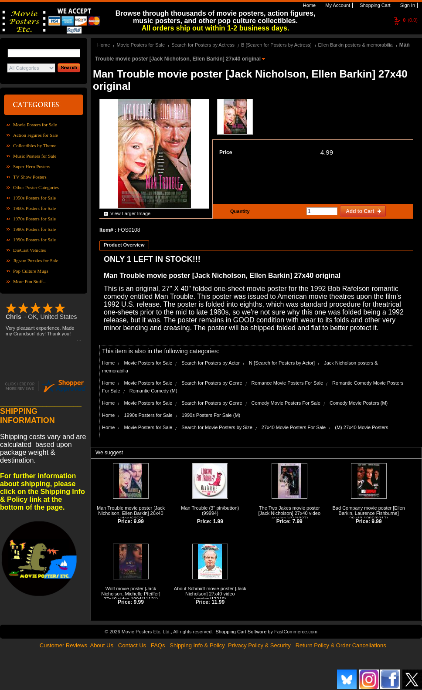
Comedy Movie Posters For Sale (286, 403)
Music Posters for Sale (34, 156)
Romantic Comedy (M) (153, 390)
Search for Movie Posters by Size (216, 427)
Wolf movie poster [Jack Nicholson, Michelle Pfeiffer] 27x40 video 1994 (130, 594)
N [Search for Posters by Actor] (282, 362)
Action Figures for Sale (35, 135)
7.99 (297, 521)
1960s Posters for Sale (34, 208)
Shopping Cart (374, 5)
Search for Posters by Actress (203, 44)
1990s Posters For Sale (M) (211, 415)
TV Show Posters (30, 176)
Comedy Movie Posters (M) (359, 403)
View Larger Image (130, 213)
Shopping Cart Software (240, 631)
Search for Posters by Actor (210, 362)
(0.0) (410, 20)
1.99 (218, 521)
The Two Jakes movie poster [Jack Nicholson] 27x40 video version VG (289, 513)
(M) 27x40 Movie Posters (361, 427)
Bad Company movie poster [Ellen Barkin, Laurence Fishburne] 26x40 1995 (369, 513)
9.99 (139, 521)
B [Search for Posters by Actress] (276, 44)
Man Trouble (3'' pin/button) (210, 508)
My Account (337, 5)
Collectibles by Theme (34, 145)
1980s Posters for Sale (34, 229)
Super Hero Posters (31, 166)
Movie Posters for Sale (35, 124)
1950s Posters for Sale (34, 197)
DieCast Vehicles (29, 250)
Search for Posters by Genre (211, 383)
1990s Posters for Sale (34, 239)
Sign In (407, 5)
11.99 (218, 602)
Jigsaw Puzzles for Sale (35, 260)
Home (309, 5)
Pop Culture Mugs (30, 271)
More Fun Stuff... (30, 281)
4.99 (326, 152)
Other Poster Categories (36, 187)
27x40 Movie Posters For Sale (294, 427)
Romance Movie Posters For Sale (287, 383)
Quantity (239, 211)
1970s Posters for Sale (34, 218)
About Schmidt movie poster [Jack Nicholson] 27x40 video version (210, 594)
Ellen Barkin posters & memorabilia (355, 44)
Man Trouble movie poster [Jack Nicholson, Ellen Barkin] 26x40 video (131, 513)
